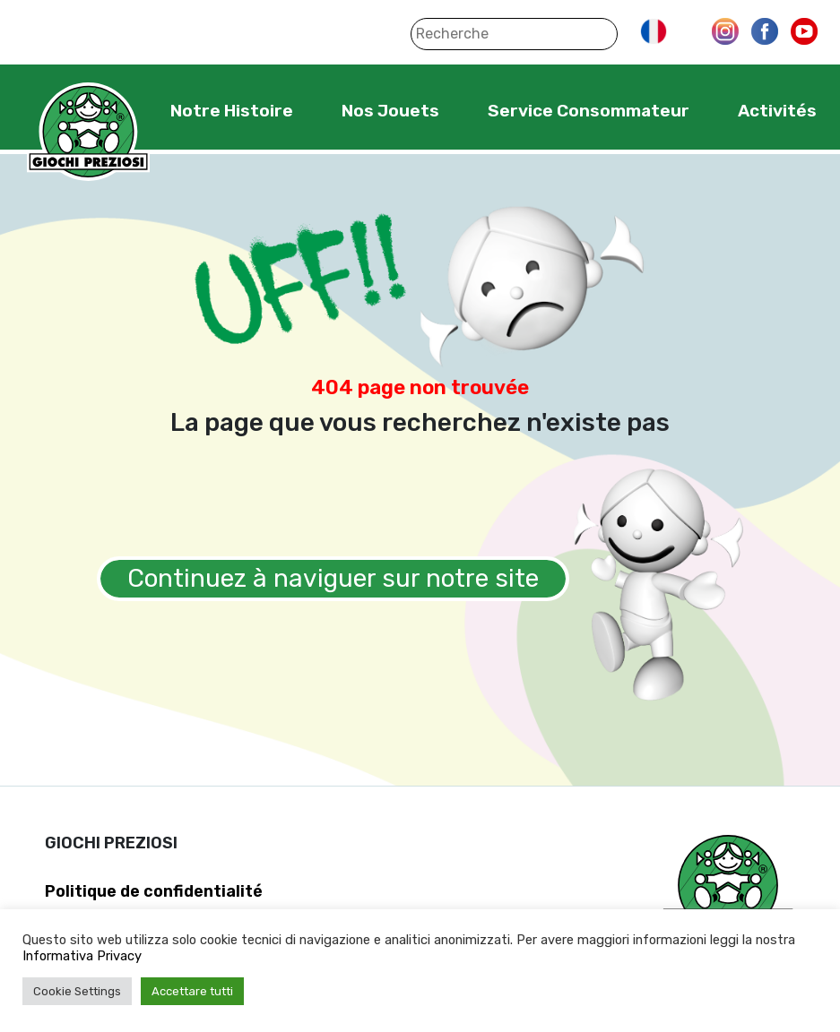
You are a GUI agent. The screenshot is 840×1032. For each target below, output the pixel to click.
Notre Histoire (231, 110)
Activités (777, 110)
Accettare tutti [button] (192, 991)
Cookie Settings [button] (77, 991)
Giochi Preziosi (88, 132)
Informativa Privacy (82, 956)
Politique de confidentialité (154, 891)
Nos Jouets (390, 110)
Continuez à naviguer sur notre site (333, 578)
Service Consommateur (588, 110)
